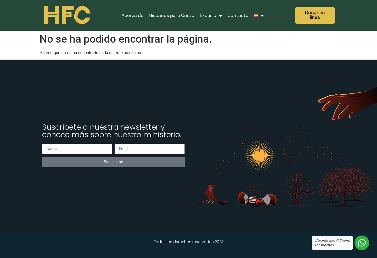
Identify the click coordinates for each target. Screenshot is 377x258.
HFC (66, 16)
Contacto (238, 15)
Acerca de (132, 15)
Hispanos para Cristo (171, 15)
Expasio (211, 15)
